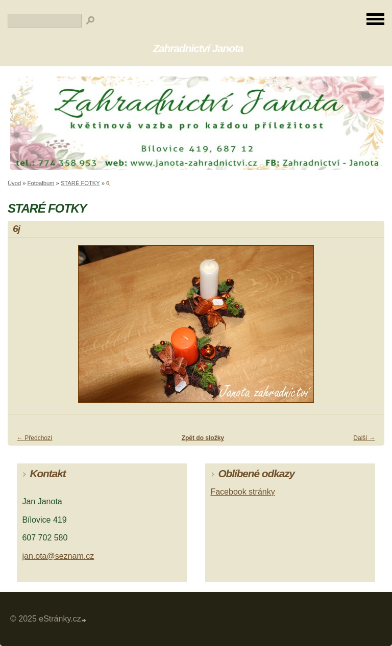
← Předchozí (34, 438)
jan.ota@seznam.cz (58, 556)
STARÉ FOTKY (80, 183)
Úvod (14, 183)
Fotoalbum (41, 183)
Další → (364, 438)
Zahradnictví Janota (198, 48)
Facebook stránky (242, 491)
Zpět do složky (203, 438)
